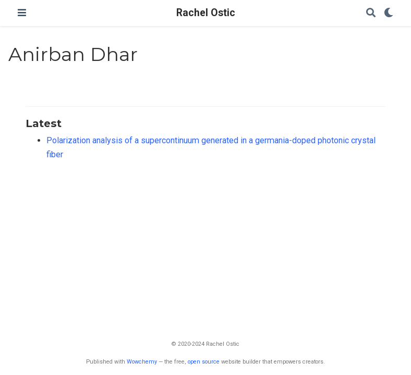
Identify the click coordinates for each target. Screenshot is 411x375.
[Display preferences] (388, 13)
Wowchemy (142, 361)
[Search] (371, 13)
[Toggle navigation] (22, 13)
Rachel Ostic (205, 13)
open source (204, 361)
